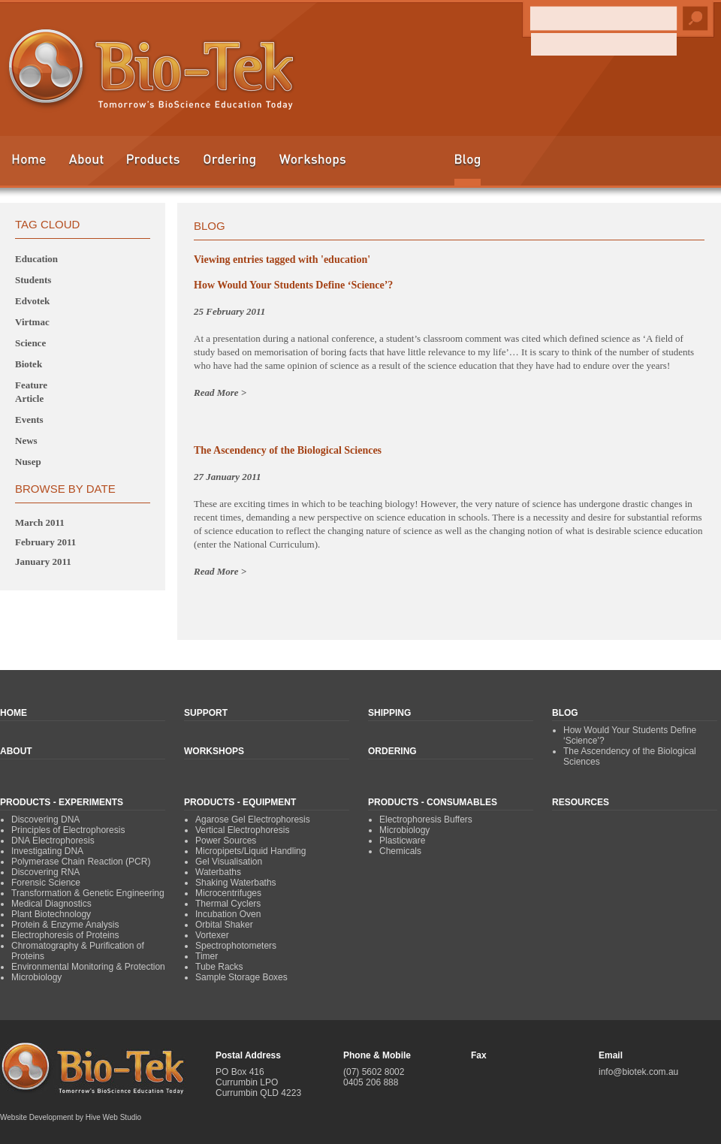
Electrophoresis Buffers (425, 819)
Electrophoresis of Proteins (65, 935)
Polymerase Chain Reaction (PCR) (80, 861)
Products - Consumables (432, 802)
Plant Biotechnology (51, 914)
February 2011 (45, 542)
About (86, 166)
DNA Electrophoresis (53, 840)
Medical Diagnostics (51, 903)
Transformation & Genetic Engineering (87, 893)
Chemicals (400, 851)
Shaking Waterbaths (235, 882)
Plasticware (402, 840)
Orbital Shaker (224, 924)
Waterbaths (218, 872)
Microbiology (36, 977)
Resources (580, 802)
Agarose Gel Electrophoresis (252, 819)
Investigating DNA (47, 851)
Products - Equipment (240, 802)
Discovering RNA (45, 872)
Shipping (600, 166)
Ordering (229, 166)
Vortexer (212, 935)
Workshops (312, 166)
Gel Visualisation (228, 861)
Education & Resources (400, 166)
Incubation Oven (228, 914)
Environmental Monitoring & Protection (88, 966)
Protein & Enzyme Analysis (65, 924)
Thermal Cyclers (228, 903)
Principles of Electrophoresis (68, 830)
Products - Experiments (61, 802)
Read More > (220, 392)
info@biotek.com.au (638, 1072)
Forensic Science (45, 882)
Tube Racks (219, 966)
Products (153, 166)
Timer (206, 956)
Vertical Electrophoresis (242, 830)
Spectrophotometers (235, 945)
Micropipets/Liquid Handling (250, 851)
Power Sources (225, 840)
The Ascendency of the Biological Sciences (288, 450)
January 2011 (43, 561)
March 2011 (40, 522)
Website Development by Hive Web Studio (70, 1117)
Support (527, 166)
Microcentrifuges (228, 893)
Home (28, 166)
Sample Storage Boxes (241, 977)
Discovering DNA (45, 819)
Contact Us (672, 166)
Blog (467, 170)
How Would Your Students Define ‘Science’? (293, 285)
